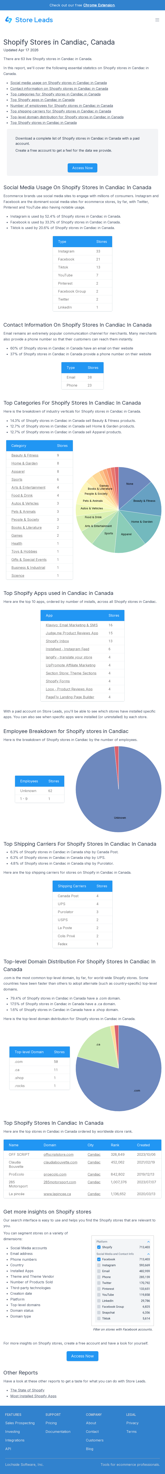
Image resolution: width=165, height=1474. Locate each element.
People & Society (25, 519)
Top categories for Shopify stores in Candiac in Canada (55, 94)
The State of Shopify (27, 1390)
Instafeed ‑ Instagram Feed (67, 649)
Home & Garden (24, 463)
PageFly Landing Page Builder (70, 697)
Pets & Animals (23, 511)
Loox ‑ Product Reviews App (69, 689)
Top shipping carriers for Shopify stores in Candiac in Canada (60, 111)
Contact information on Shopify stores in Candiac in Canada (59, 88)
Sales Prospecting (20, 1423)
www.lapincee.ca (57, 1194)
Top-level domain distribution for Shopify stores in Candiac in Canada (67, 117)
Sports (16, 479)
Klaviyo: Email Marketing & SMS (72, 625)
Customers (95, 1440)
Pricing (51, 1423)
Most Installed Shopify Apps (33, 1396)
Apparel (17, 471)
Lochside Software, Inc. (24, 1464)
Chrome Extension (99, 5)
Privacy (132, 1423)
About (91, 1423)
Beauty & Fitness (24, 455)
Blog (89, 1449)
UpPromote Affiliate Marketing (70, 665)
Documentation (58, 1431)
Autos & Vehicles (25, 503)
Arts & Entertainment (28, 487)
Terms (131, 1431)
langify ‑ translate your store (69, 657)
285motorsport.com (60, 1182)
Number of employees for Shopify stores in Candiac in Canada (61, 105)
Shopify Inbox (57, 641)
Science (17, 575)
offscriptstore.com (58, 1154)
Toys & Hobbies (24, 551)
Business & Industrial (28, 567)
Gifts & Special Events (29, 559)
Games (17, 535)
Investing (12, 1431)
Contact (92, 1431)
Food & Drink (22, 495)
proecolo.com (55, 1174)
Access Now (82, 168)
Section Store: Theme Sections (71, 673)
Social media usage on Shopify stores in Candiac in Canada (58, 83)
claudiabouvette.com (60, 1162)
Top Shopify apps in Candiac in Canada (42, 100)
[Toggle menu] (157, 20)
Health (16, 543)
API (8, 1449)
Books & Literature (26, 527)
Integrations (14, 1440)
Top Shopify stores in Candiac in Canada (43, 122)
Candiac (94, 1154)
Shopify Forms (58, 681)
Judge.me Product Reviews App (72, 633)
